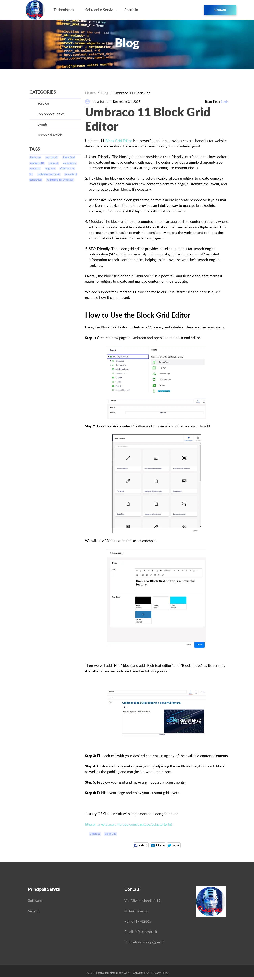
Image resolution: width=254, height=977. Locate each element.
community (69, 163)
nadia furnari (101, 102)
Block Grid (69, 157)
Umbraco (35, 157)
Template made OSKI (117, 973)
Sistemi (33, 911)
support (53, 163)
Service (43, 103)
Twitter (174, 845)
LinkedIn (158, 845)
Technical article (50, 135)
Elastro (90, 93)
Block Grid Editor (118, 141)
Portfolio (131, 10)
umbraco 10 (37, 163)
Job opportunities (51, 114)
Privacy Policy (160, 973)
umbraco (35, 168)
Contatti (220, 9)
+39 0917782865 (137, 921)
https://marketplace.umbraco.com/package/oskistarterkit (128, 824)
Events (42, 124)
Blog (104, 93)
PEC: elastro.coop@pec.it (144, 942)
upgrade (50, 168)
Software (35, 901)
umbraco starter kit (49, 174)
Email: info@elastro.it (140, 932)
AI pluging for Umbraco (60, 180)
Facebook (141, 845)
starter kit (52, 157)
